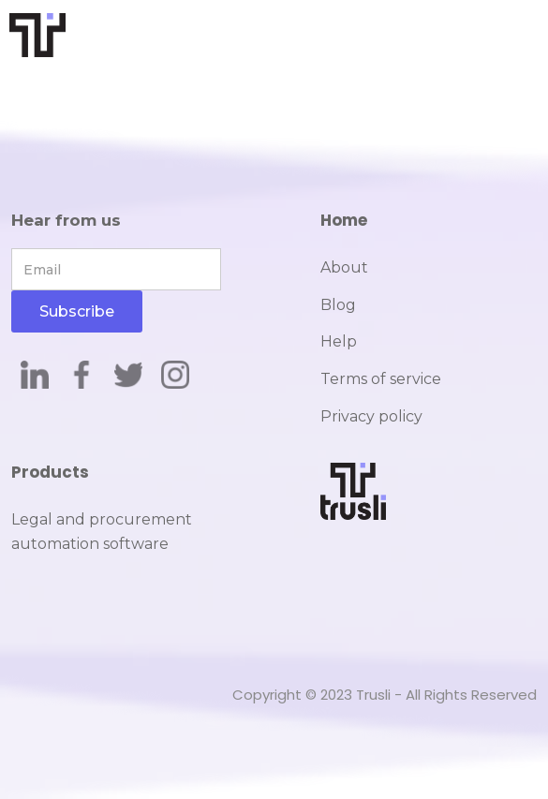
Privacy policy (371, 416)
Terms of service (380, 379)
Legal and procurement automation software (101, 531)
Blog (338, 305)
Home (343, 220)
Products (50, 472)
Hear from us (66, 220)
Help (338, 341)
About (344, 267)
